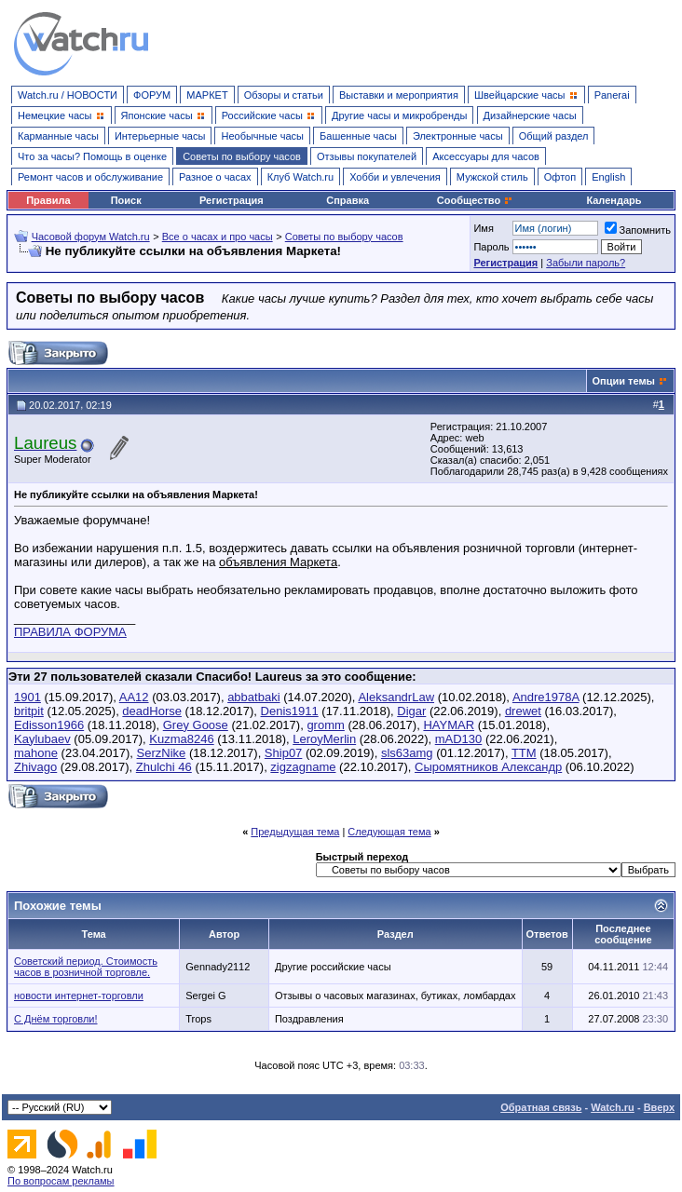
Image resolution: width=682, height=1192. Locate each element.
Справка (347, 200)
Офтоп (560, 177)
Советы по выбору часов (242, 156)
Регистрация (231, 200)
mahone (36, 753)
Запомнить (638, 230)
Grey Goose (195, 725)
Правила (48, 200)
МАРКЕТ (206, 95)
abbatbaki (253, 697)
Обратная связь (540, 1107)
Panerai (612, 95)
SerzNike (161, 753)
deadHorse (152, 711)
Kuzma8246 (181, 739)
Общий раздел (554, 136)
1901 (27, 697)
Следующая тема (389, 831)
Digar (411, 711)
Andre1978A (546, 697)
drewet (523, 711)
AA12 (134, 697)
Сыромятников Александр (488, 767)
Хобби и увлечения (395, 177)
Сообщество (475, 200)
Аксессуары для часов (485, 156)
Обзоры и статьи (283, 95)
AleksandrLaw (396, 697)
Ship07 (283, 753)
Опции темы (624, 380)
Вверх (659, 1107)
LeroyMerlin (324, 739)
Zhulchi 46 (164, 767)
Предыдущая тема (295, 831)
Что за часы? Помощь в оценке (92, 156)
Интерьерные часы (160, 136)
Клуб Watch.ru (300, 177)
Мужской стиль (492, 177)
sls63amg (407, 753)
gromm (325, 725)
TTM (524, 753)
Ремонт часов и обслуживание (90, 177)
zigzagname (302, 767)
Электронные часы (458, 136)
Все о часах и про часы (217, 236)
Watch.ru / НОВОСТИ (67, 95)
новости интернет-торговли (78, 995)
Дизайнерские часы (530, 115)
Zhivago (35, 767)
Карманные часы (58, 136)
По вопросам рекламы (61, 1180)
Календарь (613, 200)
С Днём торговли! (56, 1018)
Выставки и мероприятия (398, 95)
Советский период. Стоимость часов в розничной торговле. (85, 966)
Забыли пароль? (585, 262)
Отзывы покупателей (366, 156)
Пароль (491, 246)
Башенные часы (358, 136)
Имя (483, 228)
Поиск (126, 200)
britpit (29, 711)
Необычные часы (262, 136)
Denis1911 (290, 711)
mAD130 (459, 739)
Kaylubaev (42, 739)
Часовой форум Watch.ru (91, 236)
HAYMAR (448, 725)
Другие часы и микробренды (399, 115)
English (608, 177)
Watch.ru (612, 1107)
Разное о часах (215, 177)
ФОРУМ (151, 95)
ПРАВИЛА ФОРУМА (70, 632)
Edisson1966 (49, 725)
